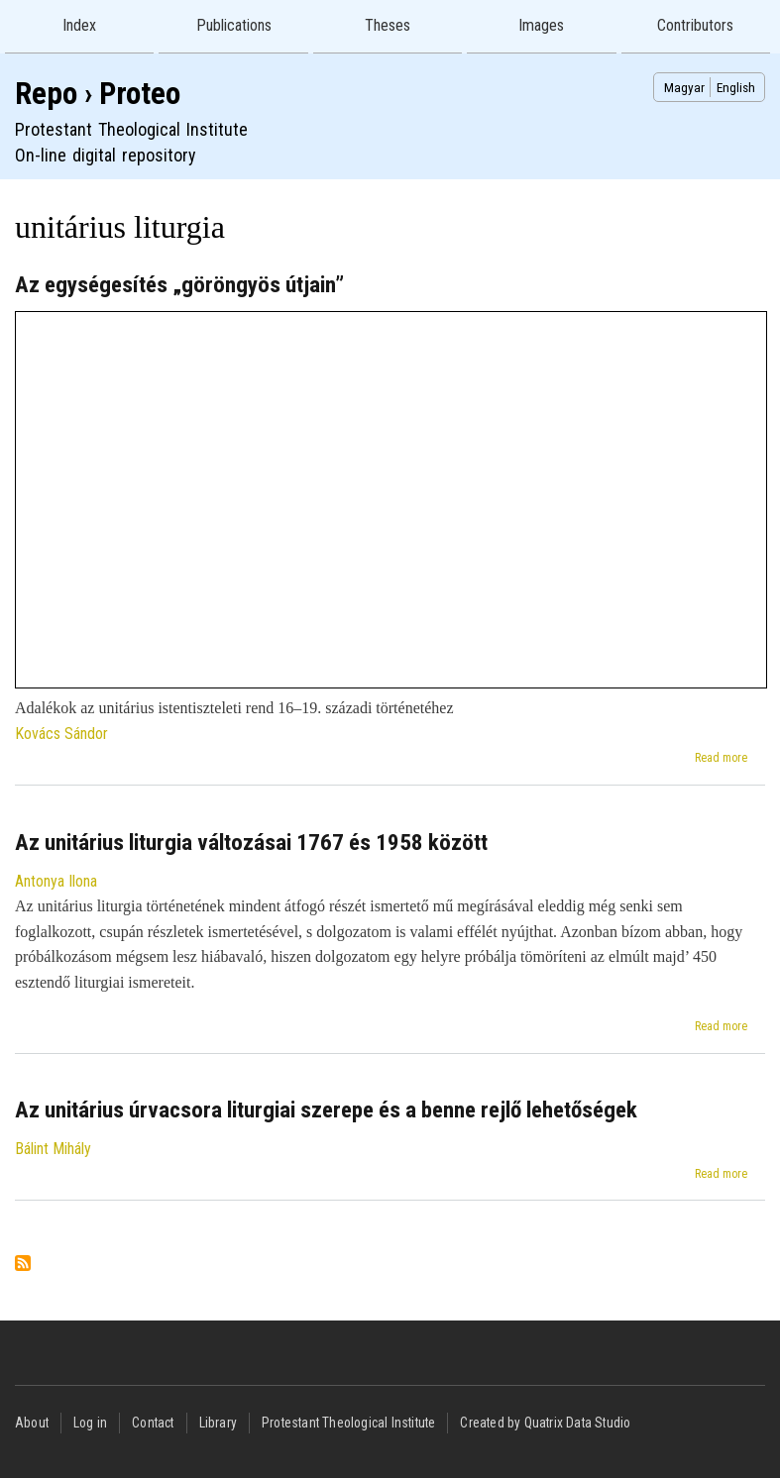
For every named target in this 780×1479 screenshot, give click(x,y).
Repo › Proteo (97, 93)
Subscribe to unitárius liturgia (23, 1264)
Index (79, 25)
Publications (234, 25)
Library (218, 1422)
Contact (152, 1422)
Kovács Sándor (61, 733)
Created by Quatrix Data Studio (545, 1422)
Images (541, 25)
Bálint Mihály (53, 1148)
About (32, 1422)
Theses (387, 25)
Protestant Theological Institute (348, 1422)
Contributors (695, 25)
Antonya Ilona (56, 881)
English (736, 87)
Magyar (684, 87)
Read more (721, 758)
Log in (90, 1422)
